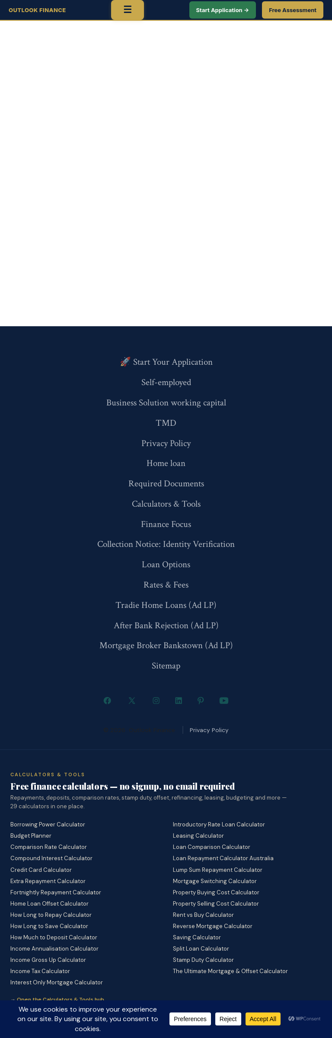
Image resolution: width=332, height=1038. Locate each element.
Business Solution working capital (166, 402)
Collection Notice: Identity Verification (166, 544)
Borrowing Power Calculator (47, 824)
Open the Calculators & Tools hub (60, 999)
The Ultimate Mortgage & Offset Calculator (230, 971)
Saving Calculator (197, 937)
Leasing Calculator (198, 835)
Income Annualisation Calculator (54, 948)
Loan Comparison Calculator (211, 847)
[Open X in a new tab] (131, 700)
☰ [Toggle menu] (127, 9)
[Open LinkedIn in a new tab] (178, 700)
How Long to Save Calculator (49, 926)
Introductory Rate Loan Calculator (219, 824)
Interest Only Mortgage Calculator (56, 982)
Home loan (166, 463)
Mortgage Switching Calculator (215, 881)
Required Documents (166, 483)
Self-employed (166, 382)
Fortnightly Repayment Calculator (55, 892)
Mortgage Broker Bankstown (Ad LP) (166, 645)
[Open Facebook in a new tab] (107, 700)
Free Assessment (292, 9)
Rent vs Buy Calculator (203, 915)
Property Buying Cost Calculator (216, 892)
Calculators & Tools (166, 504)
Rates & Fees (166, 585)
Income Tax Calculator (40, 971)
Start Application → (222, 9)
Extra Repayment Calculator (48, 881)
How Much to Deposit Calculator (53, 937)
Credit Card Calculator (41, 870)
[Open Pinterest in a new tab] (201, 700)
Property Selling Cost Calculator (216, 903)
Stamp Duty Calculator (203, 960)
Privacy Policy (166, 443)
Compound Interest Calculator (51, 858)
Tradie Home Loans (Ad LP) (166, 605)
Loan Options (166, 564)
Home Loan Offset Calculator (49, 903)
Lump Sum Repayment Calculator (217, 870)
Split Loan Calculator (201, 948)
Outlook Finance (37, 9)
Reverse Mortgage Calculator (212, 926)
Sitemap (166, 666)
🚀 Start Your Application (166, 362)
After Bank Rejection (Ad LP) (166, 625)
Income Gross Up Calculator (48, 960)
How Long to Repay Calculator (51, 915)
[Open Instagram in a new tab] (156, 700)
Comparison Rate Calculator (48, 847)
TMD (166, 423)
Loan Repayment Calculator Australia (223, 858)
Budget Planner (30, 835)
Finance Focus (166, 524)
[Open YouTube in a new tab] (224, 700)
